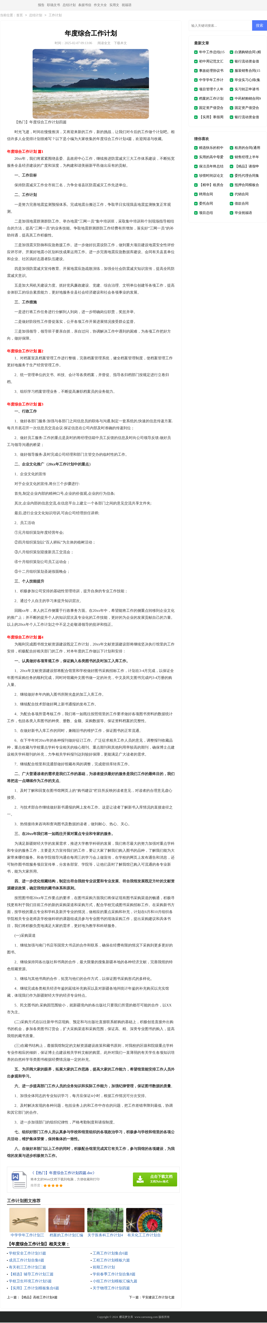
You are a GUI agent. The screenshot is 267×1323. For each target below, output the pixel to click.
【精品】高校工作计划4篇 (38, 1298)
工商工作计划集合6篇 (110, 1254)
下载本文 (120, 43)
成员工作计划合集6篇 (26, 1261)
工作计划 (55, 15)
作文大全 (100, 5)
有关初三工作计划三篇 (27, 1268)
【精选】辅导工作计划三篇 (31, 1275)
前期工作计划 (104, 1268)
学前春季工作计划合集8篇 (114, 1275)
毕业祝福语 (243, 213)
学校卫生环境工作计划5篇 (30, 1282)
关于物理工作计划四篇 (111, 1288)
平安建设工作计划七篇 (158, 1298)
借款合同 (242, 204)
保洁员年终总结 (211, 167)
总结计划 (69, 5)
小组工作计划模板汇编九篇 (115, 1282)
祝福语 (127, 5)
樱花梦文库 (126, 1317)
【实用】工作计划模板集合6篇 (34, 1288)
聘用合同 (206, 194)
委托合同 (206, 204)
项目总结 (206, 213)
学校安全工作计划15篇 (27, 1254)
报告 (41, 5)
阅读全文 (104, 43)
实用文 (114, 5)
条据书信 (84, 5)
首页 (19, 15)
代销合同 (242, 194)
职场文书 (53, 5)
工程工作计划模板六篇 (111, 1261)
